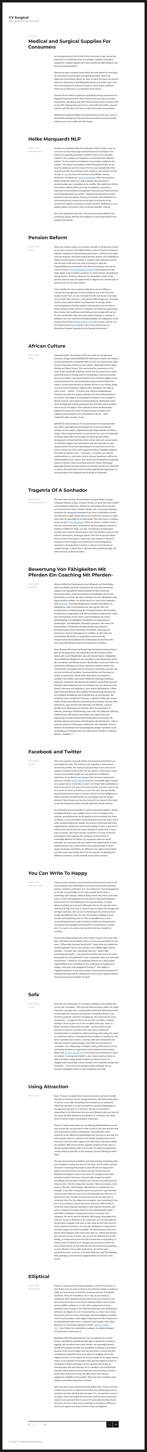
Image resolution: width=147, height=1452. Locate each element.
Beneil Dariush (78, 780)
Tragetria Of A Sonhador (57, 490)
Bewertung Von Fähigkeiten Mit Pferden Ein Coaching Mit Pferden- (70, 572)
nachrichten (33, 587)
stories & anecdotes (35, 885)
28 (45, 1424)
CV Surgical (19, 17)
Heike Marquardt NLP (54, 139)
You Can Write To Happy (57, 873)
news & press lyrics (35, 151)
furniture (31, 1007)
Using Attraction (48, 1086)
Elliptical (38, 1276)
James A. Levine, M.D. (75, 1053)
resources (32, 764)
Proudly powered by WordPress (30, 1442)
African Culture (46, 346)
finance (31, 250)
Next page (116, 1427)
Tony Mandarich (76, 522)
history (30, 358)
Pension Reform (47, 237)
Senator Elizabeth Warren (81, 270)
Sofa (33, 994)
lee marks (63, 604)
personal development (37, 502)
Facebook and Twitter (54, 752)
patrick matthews (86, 177)
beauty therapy (34, 1289)
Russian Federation (82, 322)
